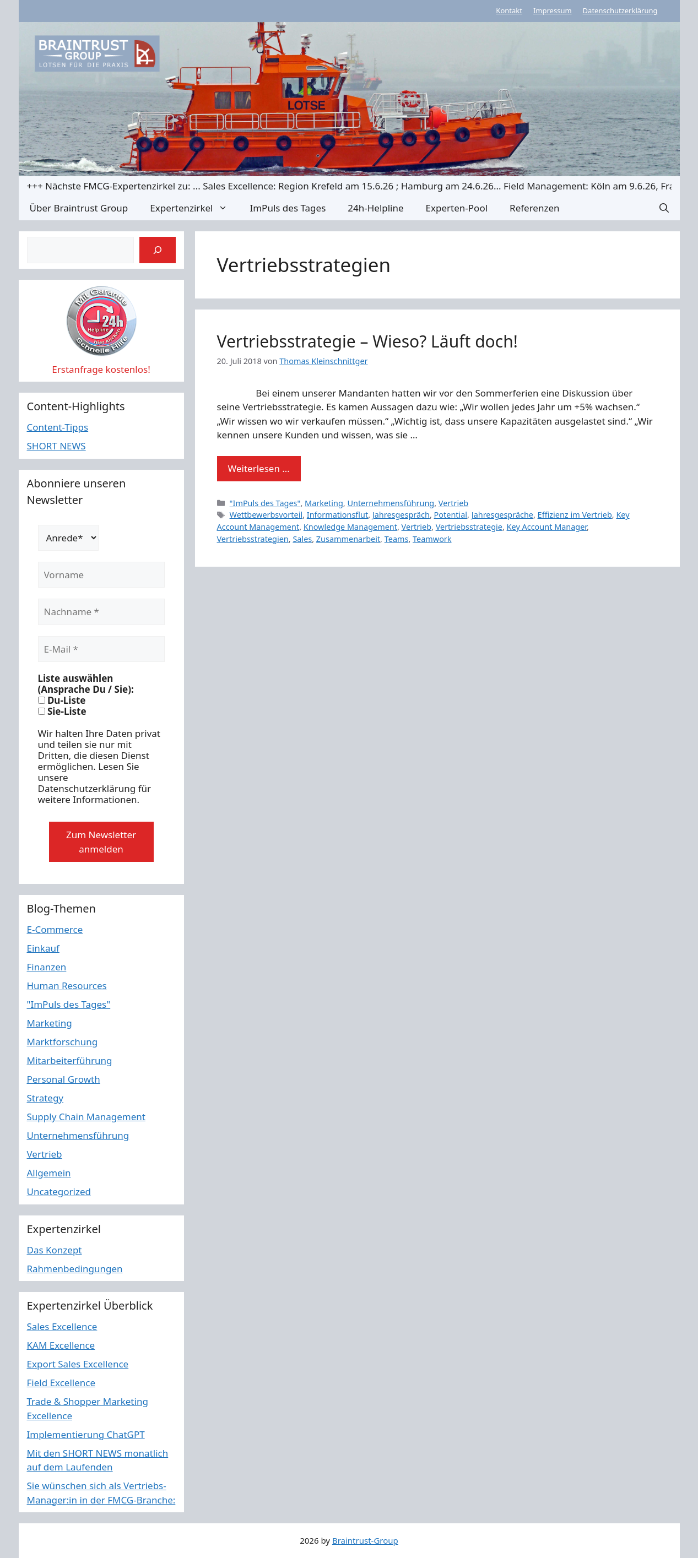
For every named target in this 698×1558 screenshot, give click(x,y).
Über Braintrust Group (79, 208)
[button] (664, 208)
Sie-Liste (62, 711)
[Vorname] (101, 575)
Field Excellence (61, 1382)
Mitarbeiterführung (69, 1060)
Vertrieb (453, 503)
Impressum (552, 10)
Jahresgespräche (502, 514)
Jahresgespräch (401, 514)
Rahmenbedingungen (75, 1268)
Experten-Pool (457, 208)
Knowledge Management (350, 527)
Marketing (324, 503)
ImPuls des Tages (288, 208)
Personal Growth (63, 1079)
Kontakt (509, 10)
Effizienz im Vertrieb (575, 514)
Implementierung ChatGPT (86, 1434)
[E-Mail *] (101, 649)
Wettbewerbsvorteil (266, 514)
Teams (397, 539)
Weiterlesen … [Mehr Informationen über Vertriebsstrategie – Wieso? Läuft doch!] (259, 468)
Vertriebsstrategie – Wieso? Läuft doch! (367, 341)
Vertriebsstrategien (253, 539)
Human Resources (67, 985)
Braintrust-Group (365, 1540)
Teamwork (432, 539)
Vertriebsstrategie (469, 527)
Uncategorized (59, 1191)
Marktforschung (62, 1041)
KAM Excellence (61, 1345)
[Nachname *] (101, 612)
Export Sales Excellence (78, 1364)
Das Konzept (54, 1250)
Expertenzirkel (194, 208)
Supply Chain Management (86, 1116)
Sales (302, 539)
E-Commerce (55, 929)
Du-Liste (62, 700)
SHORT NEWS (56, 445)
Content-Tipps (58, 427)
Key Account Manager (547, 527)
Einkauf (43, 948)
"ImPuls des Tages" (265, 503)
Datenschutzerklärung (620, 10)
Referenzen (534, 208)
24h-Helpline (375, 208)
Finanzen (47, 966)
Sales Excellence (62, 1326)
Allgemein (49, 1172)
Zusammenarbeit (348, 539)
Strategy (45, 1098)
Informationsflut (337, 514)
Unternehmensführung (390, 503)
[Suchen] (157, 250)
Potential (451, 514)
